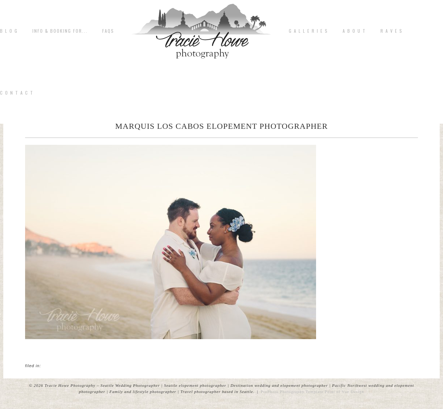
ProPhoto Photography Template (292, 391)
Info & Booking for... (60, 31)
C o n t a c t (16, 93)
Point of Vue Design (344, 391)
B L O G (9, 31)
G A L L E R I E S (308, 31)
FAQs (108, 31)
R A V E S (391, 31)
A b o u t (354, 31)
